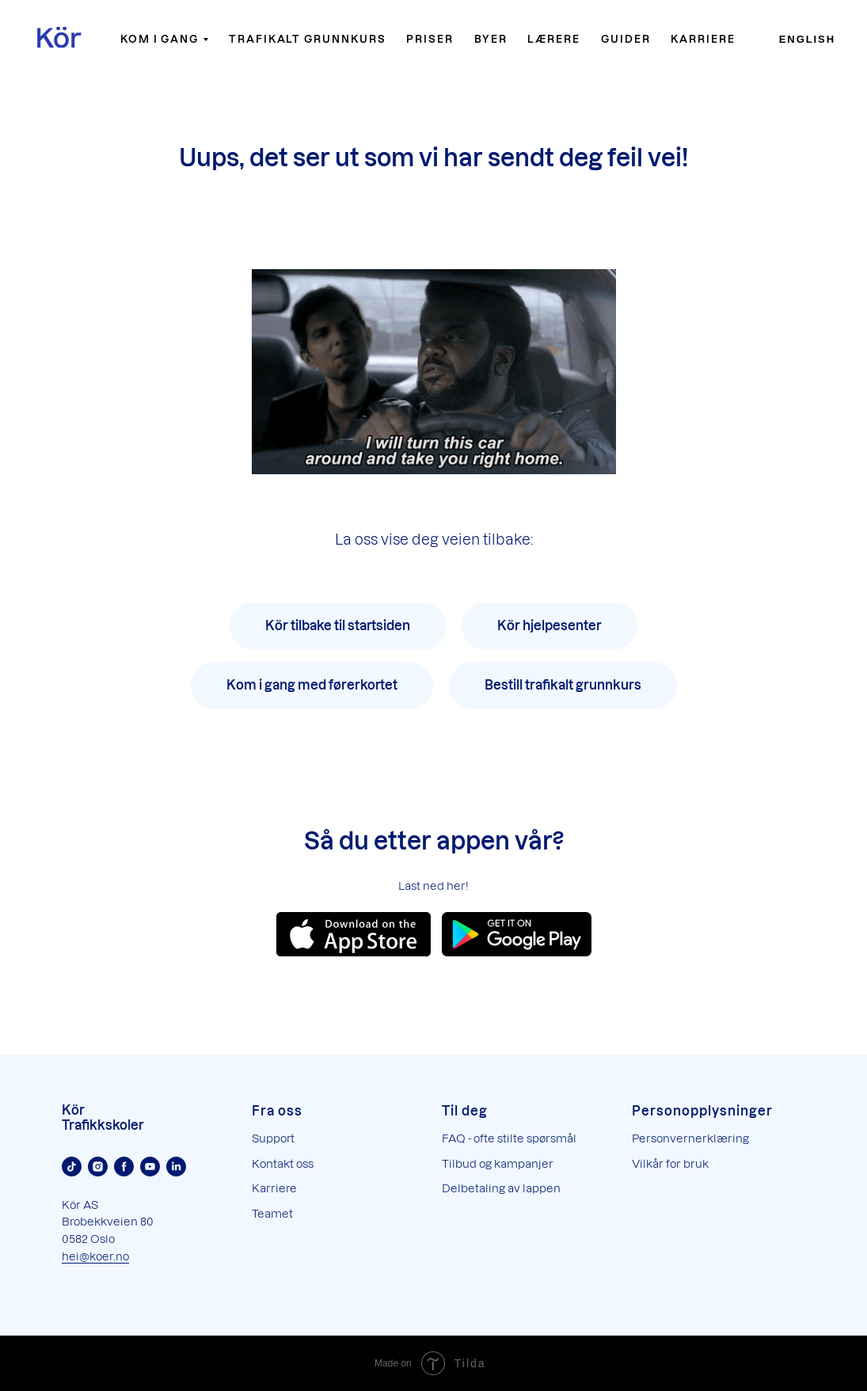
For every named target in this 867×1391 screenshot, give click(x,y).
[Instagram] (98, 1166)
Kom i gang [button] (159, 38)
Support (273, 1138)
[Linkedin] (176, 1166)
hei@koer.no (95, 1256)
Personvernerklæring (690, 1138)
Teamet (272, 1213)
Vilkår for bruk (670, 1163)
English (807, 39)
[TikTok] (72, 1166)
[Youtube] (150, 1166)
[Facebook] (124, 1166)
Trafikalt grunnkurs (307, 38)
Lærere (553, 38)
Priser (430, 38)
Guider (626, 38)
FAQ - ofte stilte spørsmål (509, 1138)
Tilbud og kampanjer (497, 1163)
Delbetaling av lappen (501, 1188)
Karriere (703, 38)
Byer (491, 38)
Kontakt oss (283, 1163)
